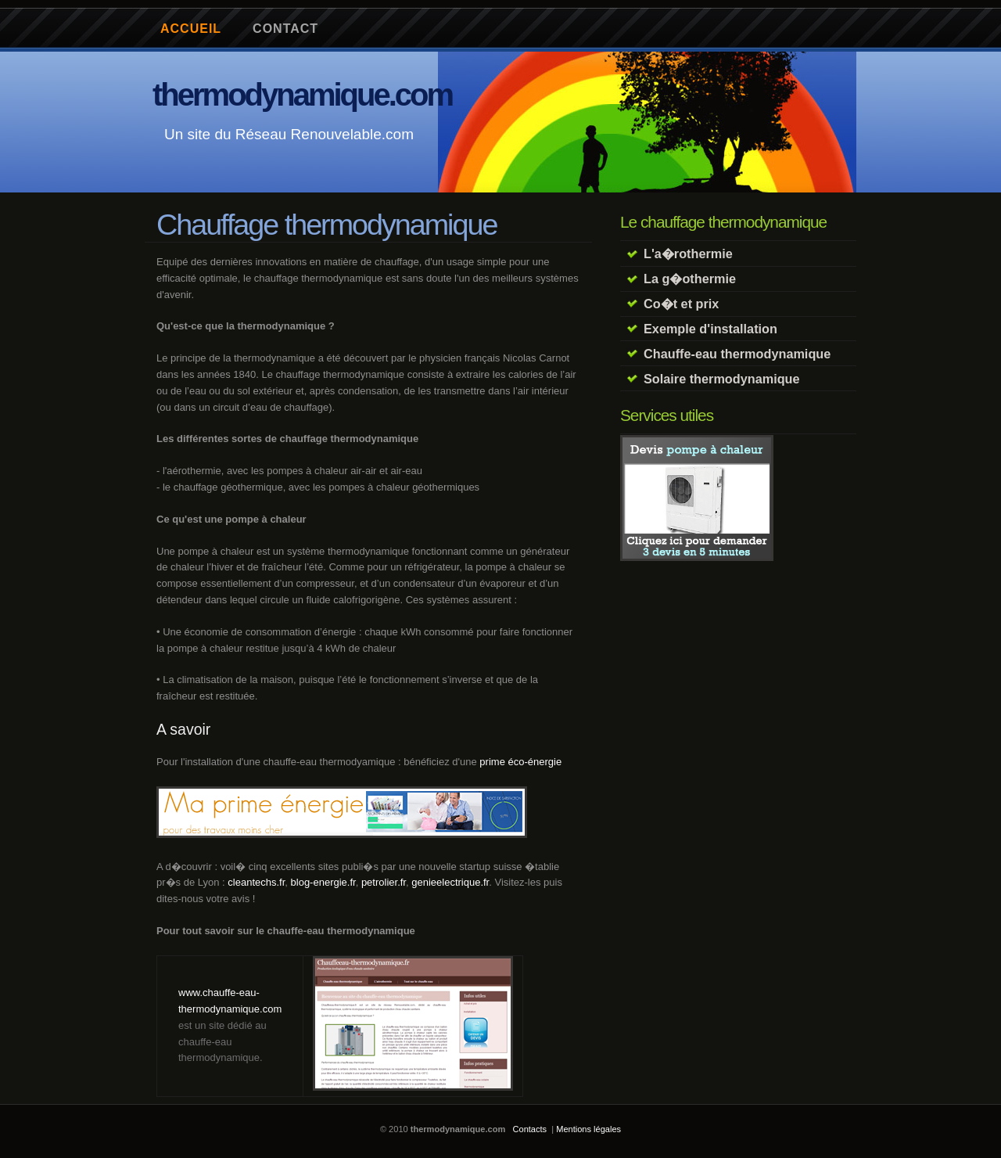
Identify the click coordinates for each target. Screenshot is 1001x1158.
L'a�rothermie (688, 253)
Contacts (530, 1129)
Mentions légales (588, 1129)
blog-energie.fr (323, 882)
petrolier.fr (383, 882)
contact (285, 28)
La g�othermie (690, 279)
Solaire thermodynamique (722, 379)
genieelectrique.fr (450, 882)
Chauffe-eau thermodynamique (737, 354)
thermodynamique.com (302, 94)
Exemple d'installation (710, 329)
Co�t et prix (681, 304)
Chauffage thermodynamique (326, 224)
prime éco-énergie (520, 762)
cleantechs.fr (256, 882)
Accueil (190, 28)
